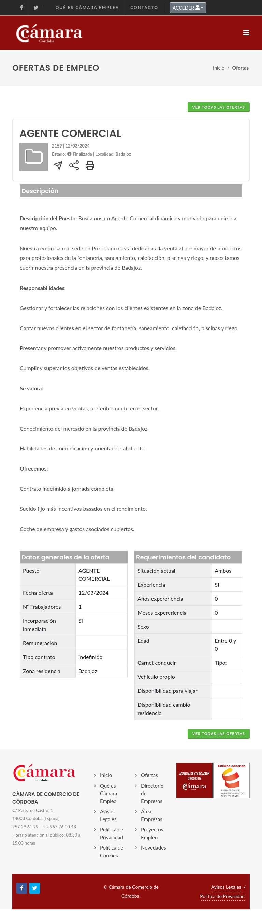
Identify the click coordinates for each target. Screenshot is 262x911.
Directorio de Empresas (152, 793)
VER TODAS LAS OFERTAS (218, 107)
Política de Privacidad (111, 833)
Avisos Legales (108, 815)
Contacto (144, 7)
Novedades (153, 847)
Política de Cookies (111, 851)
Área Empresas (151, 815)
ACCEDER (186, 7)
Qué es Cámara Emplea (87, 7)
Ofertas (149, 775)
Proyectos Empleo (152, 833)
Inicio (218, 68)
